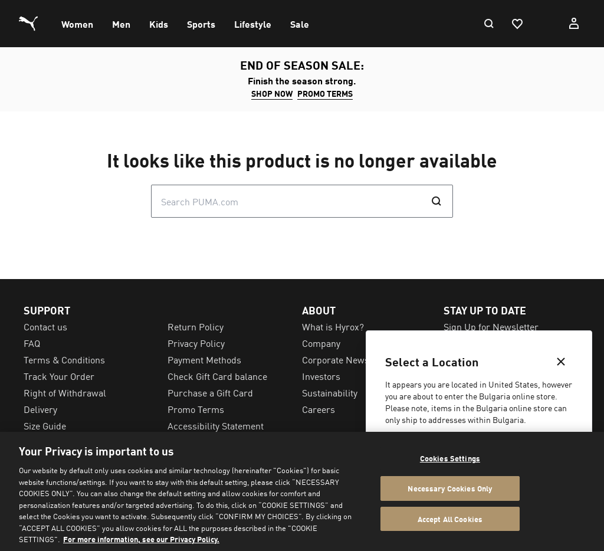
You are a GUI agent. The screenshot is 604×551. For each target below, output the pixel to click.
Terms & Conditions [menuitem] (64, 359)
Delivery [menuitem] (40, 409)
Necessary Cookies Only (450, 488)
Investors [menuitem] (321, 376)
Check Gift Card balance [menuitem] (217, 376)
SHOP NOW (272, 93)
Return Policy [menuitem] (196, 326)
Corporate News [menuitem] (335, 359)
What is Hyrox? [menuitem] (333, 326)
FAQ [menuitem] (32, 343)
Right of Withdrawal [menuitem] (65, 392)
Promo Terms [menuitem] (196, 409)
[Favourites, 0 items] (516, 23)
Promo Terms (325, 93)
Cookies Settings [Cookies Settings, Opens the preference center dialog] (450, 458)
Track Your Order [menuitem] (59, 376)
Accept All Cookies (450, 518)
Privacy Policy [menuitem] (196, 343)
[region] (302, 491)
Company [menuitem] (321, 343)
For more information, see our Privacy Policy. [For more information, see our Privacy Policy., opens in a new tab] (141, 539)
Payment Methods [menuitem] (204, 359)
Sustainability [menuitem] (329, 392)
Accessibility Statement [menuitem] (216, 425)
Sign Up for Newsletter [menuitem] (491, 326)
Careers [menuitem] (318, 409)
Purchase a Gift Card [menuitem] (210, 392)
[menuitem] (77, 23)
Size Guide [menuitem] (45, 425)
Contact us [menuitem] (45, 326)
